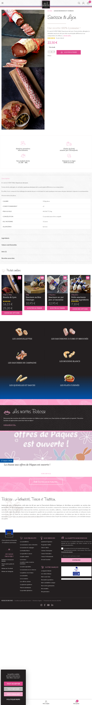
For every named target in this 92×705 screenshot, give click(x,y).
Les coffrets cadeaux (25, 581)
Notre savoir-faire (45, 576)
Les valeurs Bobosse (46, 573)
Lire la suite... (67, 35)
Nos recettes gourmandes (47, 585)
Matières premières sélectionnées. (23, 149)
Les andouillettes (24, 541)
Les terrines (23, 559)
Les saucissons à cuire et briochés (28, 544)
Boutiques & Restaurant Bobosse (8, 560)
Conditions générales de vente (22, 600)
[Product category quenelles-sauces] (22, 383)
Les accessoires (24, 578)
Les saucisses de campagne (27, 547)
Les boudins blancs (25, 550)
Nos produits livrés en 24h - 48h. (23, 161)
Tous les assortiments (25, 587)
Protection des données (67, 552)
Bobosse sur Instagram (7, 571)
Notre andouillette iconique (48, 582)
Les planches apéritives (26, 584)
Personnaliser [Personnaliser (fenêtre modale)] (13, 694)
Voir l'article (46, 473)
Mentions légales (37, 600)
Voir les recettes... (10, 425)
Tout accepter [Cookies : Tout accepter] (13, 684)
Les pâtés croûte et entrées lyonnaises (27, 562)
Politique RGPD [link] (13, 699)
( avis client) (60, 38)
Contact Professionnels (47, 556)
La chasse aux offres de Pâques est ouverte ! (27, 464)
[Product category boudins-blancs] (70, 359)
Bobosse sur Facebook (7, 568)
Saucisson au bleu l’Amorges (34, 297)
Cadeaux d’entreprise (46, 550)
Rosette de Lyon (12, 295)
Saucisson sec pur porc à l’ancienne (57, 297)
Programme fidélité (46, 544)
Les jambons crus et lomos (26, 572)
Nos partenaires (45, 591)
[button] (34, 308)
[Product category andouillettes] (22, 337)
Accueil (50, 10)
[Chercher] (79, 3)
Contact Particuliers (46, 553)
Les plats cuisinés (24, 556)
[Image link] (9, 533)
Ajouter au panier (70, 52)
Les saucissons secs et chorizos (64, 10)
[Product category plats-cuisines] (70, 383)
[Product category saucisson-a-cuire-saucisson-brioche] (70, 337)
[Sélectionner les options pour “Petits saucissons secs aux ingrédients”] (80, 309)
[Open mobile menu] (3, 3)
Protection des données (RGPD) (52, 600)
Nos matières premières (47, 579)
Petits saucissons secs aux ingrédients (80, 297)
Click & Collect (45, 547)
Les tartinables (24, 575)
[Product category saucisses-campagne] (22, 360)
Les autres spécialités (25, 566)
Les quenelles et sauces (26, 553)
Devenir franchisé (45, 559)
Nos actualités (44, 588)
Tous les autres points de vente (8, 564)
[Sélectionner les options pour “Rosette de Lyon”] (12, 313)
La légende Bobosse (46, 571)
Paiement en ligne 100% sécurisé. (69, 161)
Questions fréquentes (46, 541)
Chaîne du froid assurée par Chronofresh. (69, 149)
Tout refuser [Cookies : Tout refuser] (13, 689)
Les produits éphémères (26, 590)
